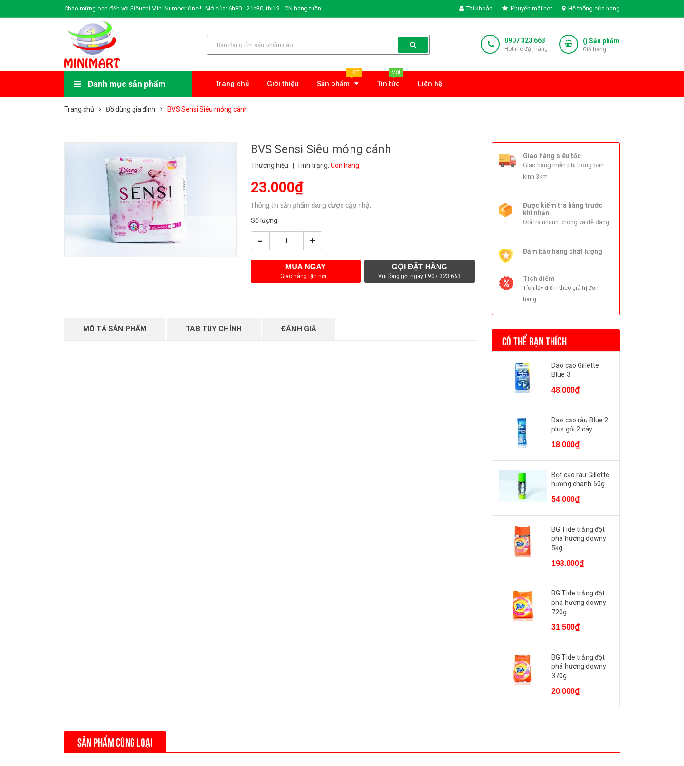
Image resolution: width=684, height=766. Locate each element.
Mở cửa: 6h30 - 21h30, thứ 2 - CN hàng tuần (263, 8)
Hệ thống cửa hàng (591, 8)
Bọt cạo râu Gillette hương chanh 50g (580, 479)
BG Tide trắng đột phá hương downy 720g (578, 602)
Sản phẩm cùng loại (114, 741)
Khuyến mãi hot (527, 8)
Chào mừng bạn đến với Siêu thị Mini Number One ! (132, 8)
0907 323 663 (524, 40)
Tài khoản (476, 8)
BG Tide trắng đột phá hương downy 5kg (578, 539)
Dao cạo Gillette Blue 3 (575, 370)
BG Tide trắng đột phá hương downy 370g (578, 666)
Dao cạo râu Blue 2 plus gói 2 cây (579, 424)
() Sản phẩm (601, 45)
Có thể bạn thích (534, 340)
